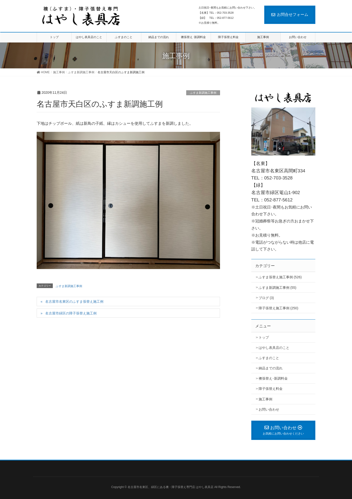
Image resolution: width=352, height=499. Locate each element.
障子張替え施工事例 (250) (278, 308)
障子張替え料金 (271, 389)
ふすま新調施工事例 (203, 92)
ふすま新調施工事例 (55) (278, 288)
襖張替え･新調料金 (273, 378)
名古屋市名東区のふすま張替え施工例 (74, 301)
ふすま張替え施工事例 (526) (280, 277)
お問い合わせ (269, 409)
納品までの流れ (271, 368)
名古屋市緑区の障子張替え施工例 (71, 313)
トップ (264, 337)
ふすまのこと (269, 358)
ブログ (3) (266, 298)
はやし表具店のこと (274, 348)
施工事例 (265, 399)
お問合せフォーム (289, 14)
